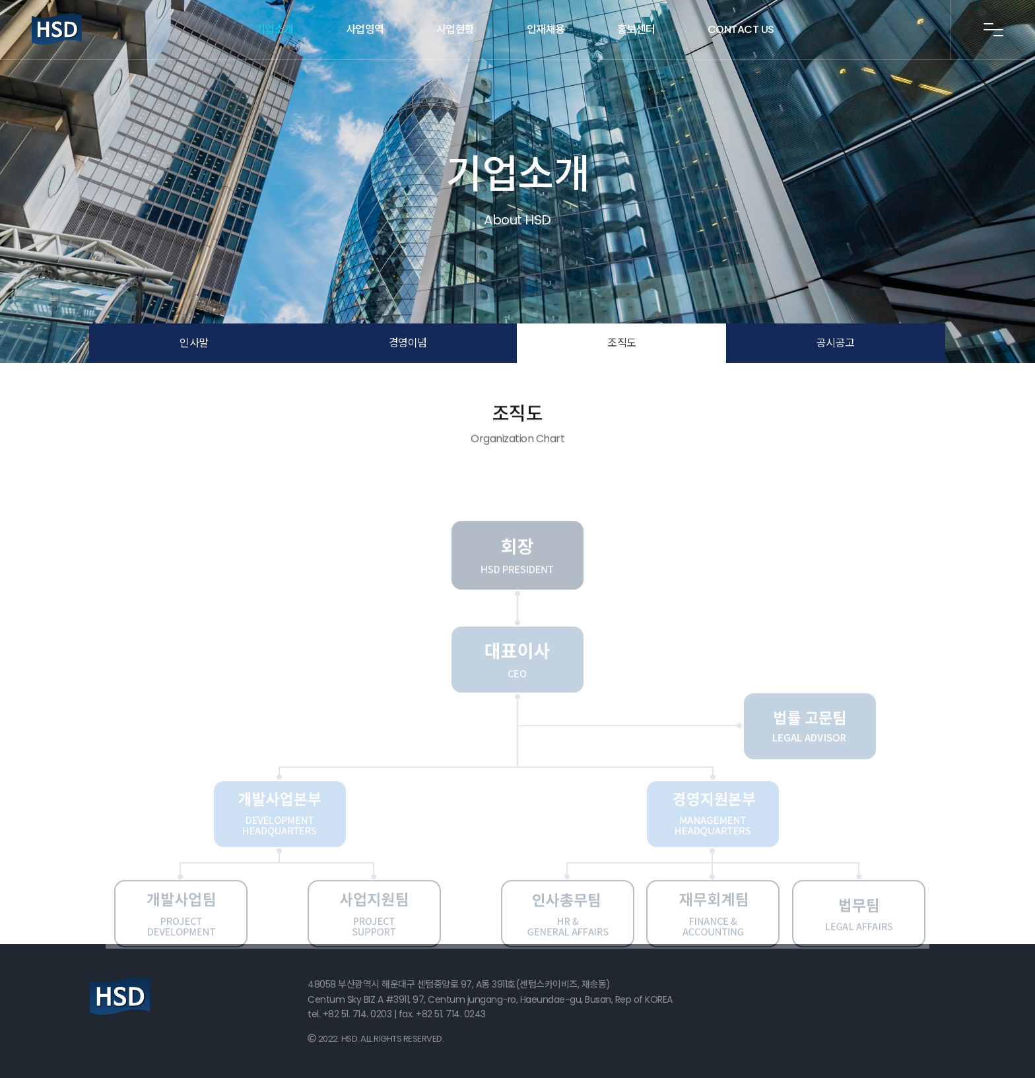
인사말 (194, 343)
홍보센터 (636, 29)
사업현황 (455, 29)
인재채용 (546, 29)
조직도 (621, 343)
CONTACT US (741, 29)
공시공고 (836, 343)
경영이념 (408, 343)
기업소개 (274, 29)
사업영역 (365, 29)
